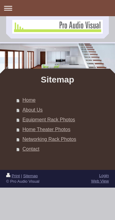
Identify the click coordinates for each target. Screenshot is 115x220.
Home (29, 100)
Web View (100, 181)
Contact (30, 149)
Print (13, 176)
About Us (32, 109)
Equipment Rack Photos (48, 119)
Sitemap (30, 176)
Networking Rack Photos (49, 139)
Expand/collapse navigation (57, 8)
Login (104, 175)
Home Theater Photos (46, 129)
